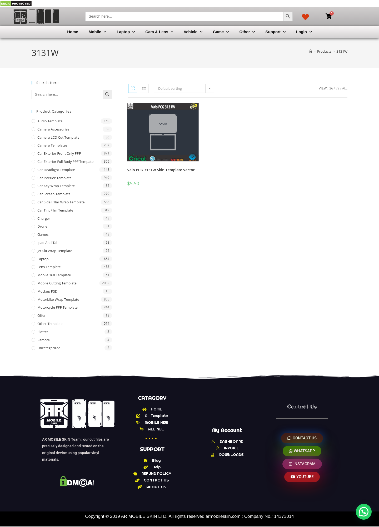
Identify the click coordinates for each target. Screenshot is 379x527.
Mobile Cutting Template (57, 283)
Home (72, 31)
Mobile (97, 32)
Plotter (42, 331)
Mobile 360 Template (54, 275)
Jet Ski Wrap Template (54, 250)
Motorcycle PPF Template (57, 307)
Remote (43, 340)
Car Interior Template (54, 177)
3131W (341, 51)
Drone (42, 226)
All (344, 88)
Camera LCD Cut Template (58, 137)
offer (41, 315)
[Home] (310, 51)
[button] (364, 512)
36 (331, 88)
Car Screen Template (54, 194)
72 (338, 88)
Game (221, 32)
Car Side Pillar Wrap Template (60, 202)
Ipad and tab (47, 242)
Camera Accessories (53, 129)
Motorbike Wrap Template (58, 299)
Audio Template (50, 121)
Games (42, 234)
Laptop (126, 32)
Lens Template (49, 266)
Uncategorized (49, 347)
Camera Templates (52, 145)
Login (304, 32)
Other (247, 32)
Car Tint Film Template (55, 210)
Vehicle (193, 32)
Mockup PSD (47, 291)
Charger (43, 218)
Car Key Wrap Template (56, 185)
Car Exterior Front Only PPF (59, 153)
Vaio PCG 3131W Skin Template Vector (161, 169)
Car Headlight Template (56, 169)
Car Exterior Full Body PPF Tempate (65, 161)
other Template (50, 323)
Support (275, 32)
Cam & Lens (159, 32)
